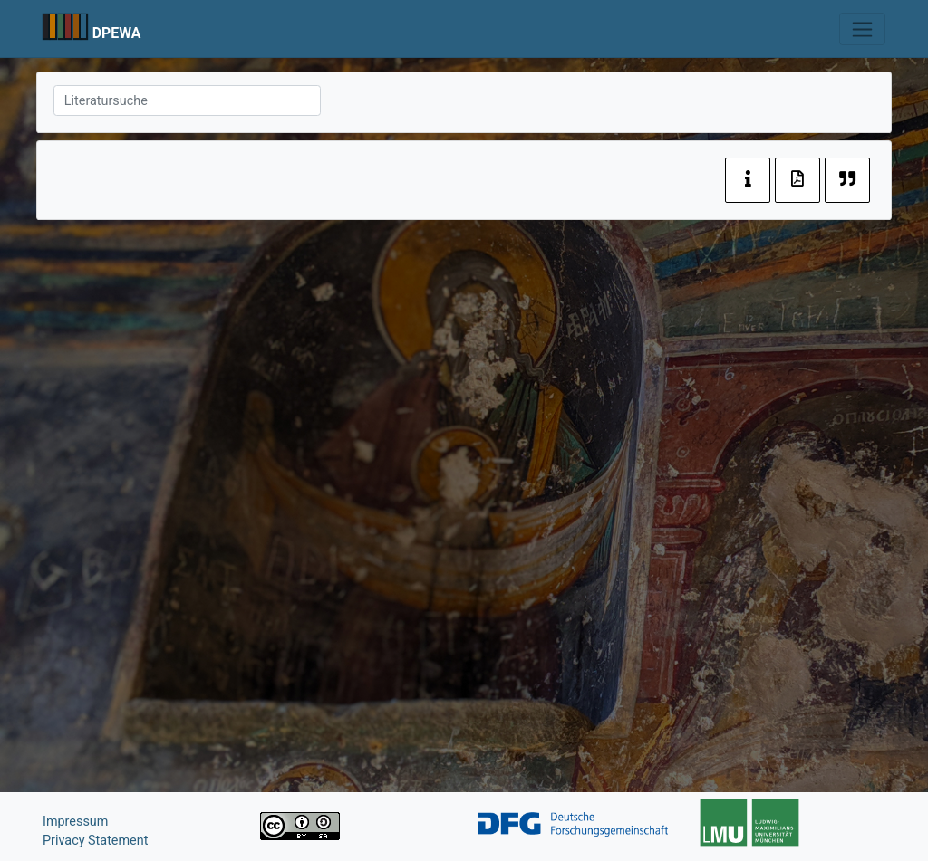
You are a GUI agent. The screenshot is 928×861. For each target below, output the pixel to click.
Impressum (75, 821)
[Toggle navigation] (862, 29)
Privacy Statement (95, 840)
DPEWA (116, 33)
